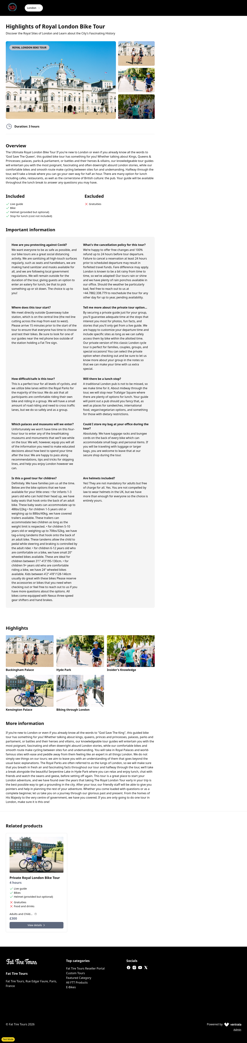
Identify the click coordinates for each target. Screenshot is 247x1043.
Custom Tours (75, 973)
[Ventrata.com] (232, 1024)
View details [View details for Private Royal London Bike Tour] (37, 925)
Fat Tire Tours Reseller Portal (85, 968)
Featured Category (78, 978)
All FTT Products (77, 982)
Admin (237, 1029)
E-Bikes (71, 987)
